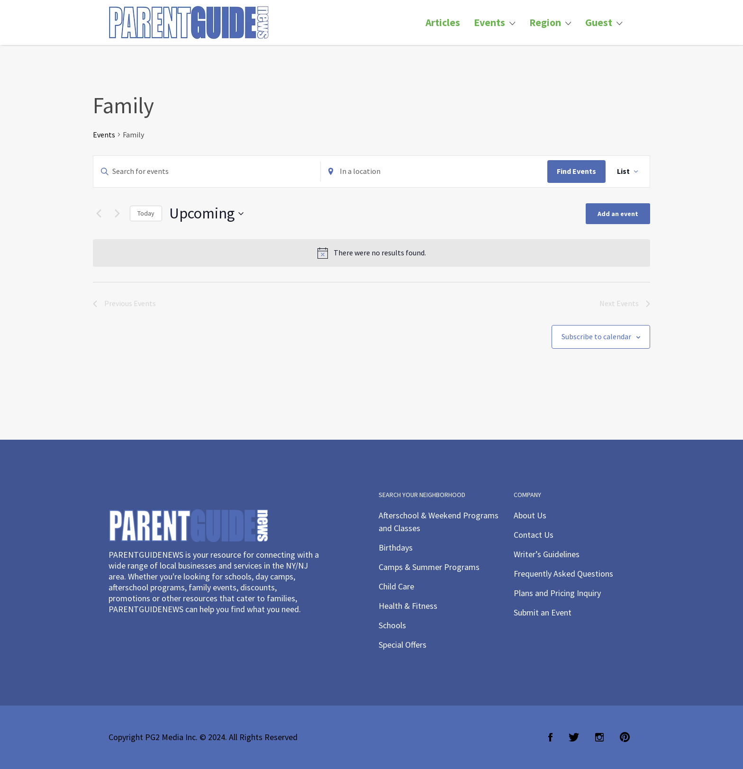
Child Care (396, 586)
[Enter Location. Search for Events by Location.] (434, 171)
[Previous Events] (98, 213)
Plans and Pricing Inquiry (557, 593)
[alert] (371, 253)
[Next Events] (117, 213)
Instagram (599, 737)
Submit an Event (542, 612)
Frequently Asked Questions (563, 573)
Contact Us (533, 534)
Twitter (574, 737)
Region (545, 22)
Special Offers (402, 644)
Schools (392, 625)
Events (489, 22)
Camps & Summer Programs (429, 566)
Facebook (550, 737)
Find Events (576, 171)
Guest (598, 22)
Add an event (618, 213)
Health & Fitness (408, 605)
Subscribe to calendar (596, 336)
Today (145, 213)
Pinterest (624, 737)
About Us (530, 515)
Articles (443, 22)
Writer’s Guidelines (547, 554)
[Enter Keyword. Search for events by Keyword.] (206, 171)
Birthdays (396, 547)
